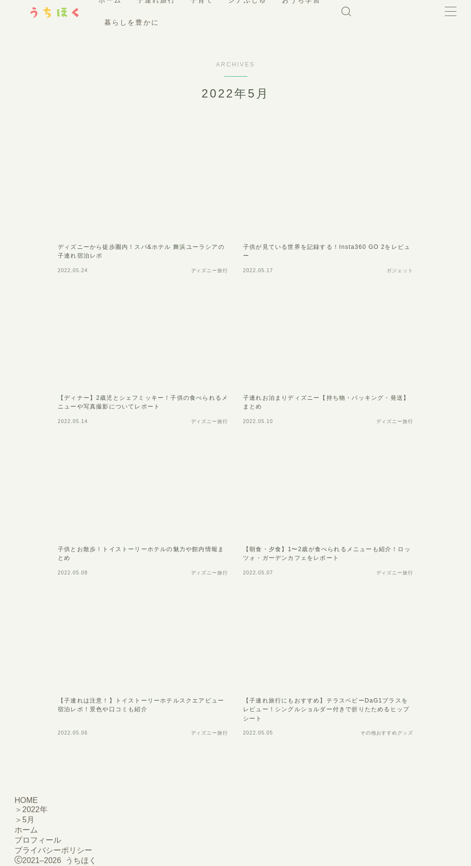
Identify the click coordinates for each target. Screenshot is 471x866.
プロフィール (38, 840)
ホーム (26, 830)
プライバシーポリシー (53, 850)
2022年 (35, 809)
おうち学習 (136, 22)
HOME (26, 800)
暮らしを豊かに (197, 22)
